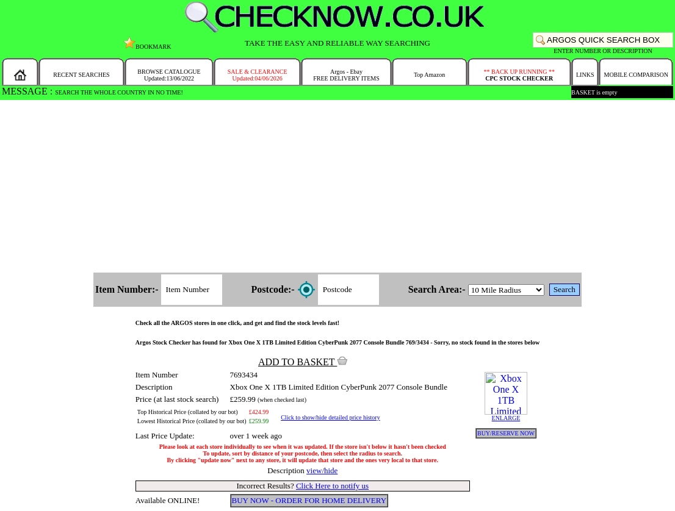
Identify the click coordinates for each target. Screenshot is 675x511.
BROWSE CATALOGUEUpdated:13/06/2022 (168, 75)
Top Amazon (429, 74)
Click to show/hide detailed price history (330, 417)
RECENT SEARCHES (81, 74)
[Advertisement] (337, 187)
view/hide (322, 470)
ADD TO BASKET (302, 362)
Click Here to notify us (332, 485)
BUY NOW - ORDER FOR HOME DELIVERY (309, 500)
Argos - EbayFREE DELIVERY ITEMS (346, 75)
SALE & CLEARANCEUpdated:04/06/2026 (257, 75)
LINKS (585, 74)
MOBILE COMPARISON (636, 74)
